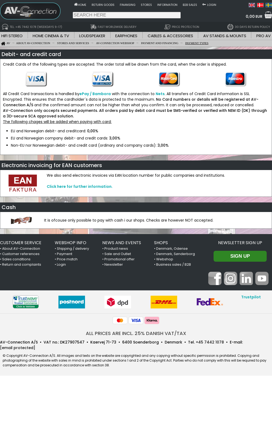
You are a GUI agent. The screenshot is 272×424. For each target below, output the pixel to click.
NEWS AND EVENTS (121, 243)
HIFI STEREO (12, 36)
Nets (160, 93)
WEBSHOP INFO (70, 243)
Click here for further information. (80, 186)
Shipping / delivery (73, 248)
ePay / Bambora (95, 93)
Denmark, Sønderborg (175, 253)
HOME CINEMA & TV (51, 36)
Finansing (127, 5)
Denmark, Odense (172, 248)
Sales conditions (16, 259)
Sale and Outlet (117, 253)
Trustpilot (251, 297)
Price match (67, 259)
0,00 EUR (254, 16)
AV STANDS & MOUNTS (224, 36)
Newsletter (113, 264)
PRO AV (263, 36)
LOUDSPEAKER (92, 36)
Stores (146, 5)
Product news (116, 248)
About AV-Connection (21, 248)
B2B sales (190, 5)
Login (211, 5)
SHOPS (161, 243)
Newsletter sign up (240, 243)
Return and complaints (21, 264)
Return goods (103, 5)
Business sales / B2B (173, 264)
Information (167, 5)
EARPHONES (126, 36)
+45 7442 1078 (210, 342)
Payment (64, 253)
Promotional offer (119, 259)
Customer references (21, 253)
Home (82, 5)
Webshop (164, 259)
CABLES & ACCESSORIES (170, 36)
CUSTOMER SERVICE (20, 243)
